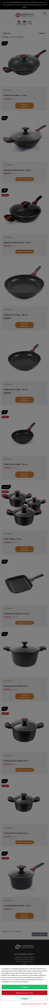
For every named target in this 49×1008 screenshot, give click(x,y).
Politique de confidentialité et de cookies (34, 1004)
